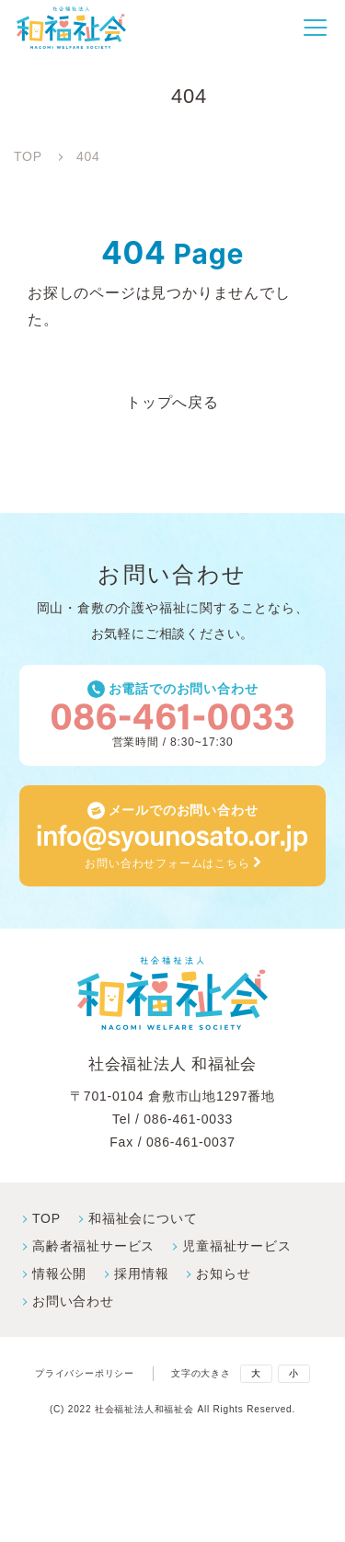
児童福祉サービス (236, 1246)
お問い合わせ (73, 1301)
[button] (316, 28)
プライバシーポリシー (84, 1373)
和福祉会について (142, 1218)
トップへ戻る (172, 402)
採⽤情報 (141, 1273)
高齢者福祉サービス (93, 1246)
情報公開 (59, 1273)
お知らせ (223, 1273)
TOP (46, 1218)
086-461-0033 (188, 1119)
